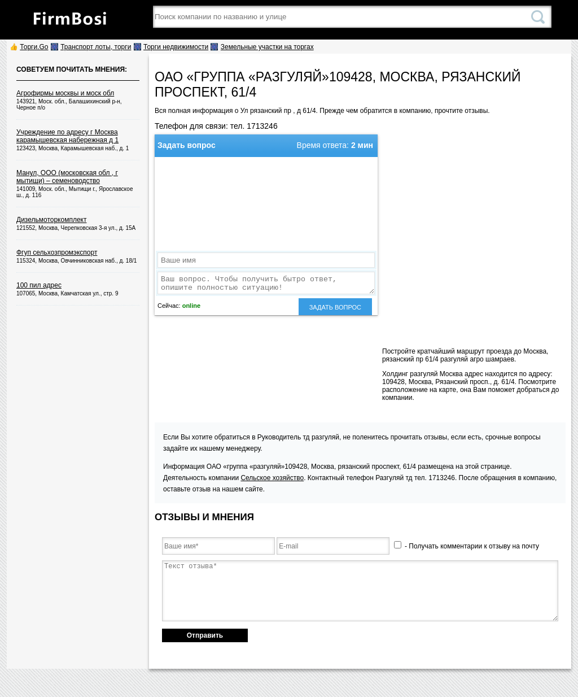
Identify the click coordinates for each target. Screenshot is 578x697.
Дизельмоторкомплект (51, 220)
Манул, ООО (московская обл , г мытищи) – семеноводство (67, 177)
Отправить (205, 635)
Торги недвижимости (175, 47)
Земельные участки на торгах (267, 47)
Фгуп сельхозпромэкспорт (56, 252)
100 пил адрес (39, 285)
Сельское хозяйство (272, 478)
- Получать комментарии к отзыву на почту (466, 546)
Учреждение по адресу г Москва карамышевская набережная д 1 (67, 136)
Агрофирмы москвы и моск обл (65, 93)
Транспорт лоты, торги (95, 47)
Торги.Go (34, 47)
